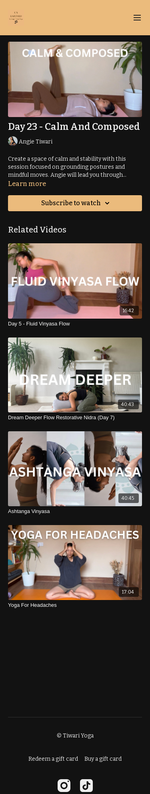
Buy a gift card (103, 759)
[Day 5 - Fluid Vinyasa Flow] (75, 324)
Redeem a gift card (53, 759)
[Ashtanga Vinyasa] (75, 511)
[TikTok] (86, 785)
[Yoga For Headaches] (75, 605)
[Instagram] (64, 785)
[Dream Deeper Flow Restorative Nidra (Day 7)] (75, 418)
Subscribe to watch (76, 203)
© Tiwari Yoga (75, 736)
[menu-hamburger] (137, 18)
